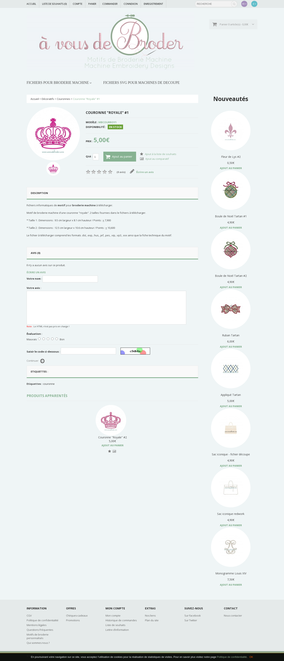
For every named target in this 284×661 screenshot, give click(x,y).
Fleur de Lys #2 (231, 157)
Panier (92, 4)
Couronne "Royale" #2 (112, 437)
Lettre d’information (117, 630)
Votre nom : (34, 278)
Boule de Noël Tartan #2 (231, 276)
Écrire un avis (142, 172)
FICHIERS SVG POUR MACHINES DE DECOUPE (141, 83)
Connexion (131, 4)
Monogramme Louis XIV (230, 573)
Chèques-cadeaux (77, 615)
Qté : (92, 156)
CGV (29, 615)
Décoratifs (48, 99)
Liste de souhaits (115, 625)
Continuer (36, 361)
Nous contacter (233, 615)
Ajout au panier (119, 156)
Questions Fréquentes (40, 630)
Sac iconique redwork (230, 514)
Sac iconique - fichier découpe (231, 454)
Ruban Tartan (230, 335)
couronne (49, 384)
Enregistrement (153, 4)
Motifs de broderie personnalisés (38, 636)
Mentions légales (36, 625)
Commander (110, 4)
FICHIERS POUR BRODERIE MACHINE (58, 83)
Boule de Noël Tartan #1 (231, 216)
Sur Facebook (192, 615)
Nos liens (150, 615)
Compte (77, 4)
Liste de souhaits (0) (54, 4)
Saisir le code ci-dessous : (43, 351)
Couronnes (63, 99)
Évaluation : (34, 334)
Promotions (73, 620)
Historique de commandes (121, 620)
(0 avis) (121, 172)
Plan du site (152, 620)
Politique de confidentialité (232, 656)
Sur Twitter (190, 620)
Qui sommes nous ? (38, 643)
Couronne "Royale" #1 (86, 99)
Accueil (31, 4)
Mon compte (113, 615)
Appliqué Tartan (231, 395)
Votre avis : (34, 288)
